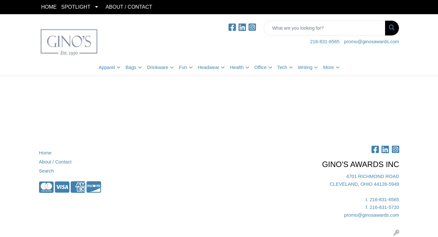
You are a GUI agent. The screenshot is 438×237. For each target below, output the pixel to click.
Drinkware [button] (157, 67)
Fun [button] (183, 67)
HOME (49, 7)
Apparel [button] (106, 67)
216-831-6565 (325, 41)
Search (46, 170)
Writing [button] (305, 67)
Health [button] (236, 67)
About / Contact (55, 161)
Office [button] (260, 67)
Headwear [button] (208, 67)
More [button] (328, 67)
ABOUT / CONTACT (129, 7)
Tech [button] (282, 67)
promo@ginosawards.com (371, 41)
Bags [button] (131, 67)
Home (45, 152)
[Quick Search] (324, 28)
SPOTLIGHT (76, 7)
